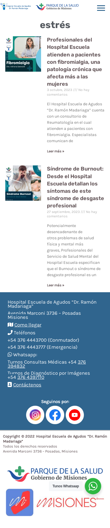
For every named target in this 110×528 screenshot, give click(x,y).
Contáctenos (27, 385)
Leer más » (55, 151)
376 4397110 (30, 377)
